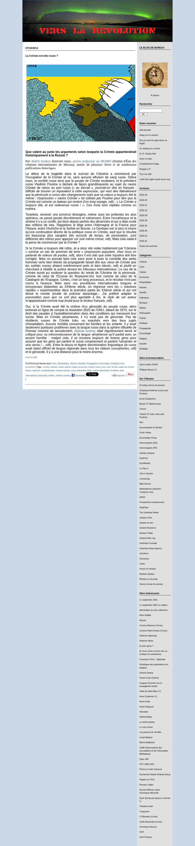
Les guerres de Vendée (150, 732)
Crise (141, 267)
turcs (73, 370)
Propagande (145, 328)
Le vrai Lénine (146, 727)
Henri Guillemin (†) (148, 696)
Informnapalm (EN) (148, 443)
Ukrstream (144, 558)
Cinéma (143, 262)
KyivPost (143, 458)
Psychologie (145, 333)
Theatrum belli (146, 806)
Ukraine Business (147, 528)
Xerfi (141, 832)
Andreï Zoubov (40, 161)
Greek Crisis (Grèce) (149, 678)
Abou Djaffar (145, 615)
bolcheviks (42, 375)
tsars (89, 370)
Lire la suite (31, 357)
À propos (155, 95)
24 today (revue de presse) (152, 385)
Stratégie (143, 349)
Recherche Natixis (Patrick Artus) (155, 774)
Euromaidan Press (148, 438)
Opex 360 (144, 759)
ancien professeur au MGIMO (92, 161)
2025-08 (143, 220)
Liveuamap (144, 479)
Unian (142, 564)
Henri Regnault (146, 707)
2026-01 (143, 205)
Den (141, 422)
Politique (143, 323)
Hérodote (143, 712)
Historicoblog (145, 717)
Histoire (143, 287)
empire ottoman (63, 370)
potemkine (81, 370)
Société (142, 343)
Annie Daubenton (147, 399)
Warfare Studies (147, 574)
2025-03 (143, 231)
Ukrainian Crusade (148, 543)
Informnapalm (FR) (148, 448)
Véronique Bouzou (148, 827)
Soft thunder (145, 130)
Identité (142, 292)
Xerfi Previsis (145, 837)
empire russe (94, 367)
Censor (142, 409)
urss (103, 367)
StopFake (144, 507)
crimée (46, 367)
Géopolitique (145, 282)
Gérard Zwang (146, 673)
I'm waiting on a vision (149, 148)
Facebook (78, 375)
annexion (83, 367)
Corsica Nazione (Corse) (151, 625)
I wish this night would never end (154, 179)
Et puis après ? (146, 646)
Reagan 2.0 (144, 169)
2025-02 (143, 236)
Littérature (144, 297)
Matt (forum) (145, 484)
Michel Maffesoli (147, 742)
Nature (142, 308)
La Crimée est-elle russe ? (41, 55)
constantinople (47, 370)
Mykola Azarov (84, 331)
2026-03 (143, 195)
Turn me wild (145, 174)
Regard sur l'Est (146, 779)
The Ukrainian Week (149, 512)
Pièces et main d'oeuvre (150, 769)
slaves (28, 370)
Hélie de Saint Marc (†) (150, 691)
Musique (143, 303)
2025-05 (143, 226)
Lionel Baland (145, 737)
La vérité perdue (147, 722)
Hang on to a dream (148, 135)
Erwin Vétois (145, 432)
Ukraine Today (146, 533)
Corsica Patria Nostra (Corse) (153, 630)
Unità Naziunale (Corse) (150, 822)
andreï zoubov (71, 367)
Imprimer (119, 375)
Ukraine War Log (147, 538)
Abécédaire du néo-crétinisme (153, 610)
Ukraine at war (146, 523)
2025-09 (143, 215)
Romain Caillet (146, 785)
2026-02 (143, 200)
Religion (143, 338)
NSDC (142, 497)
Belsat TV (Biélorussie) (150, 404)
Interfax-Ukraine (147, 453)
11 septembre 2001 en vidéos (153, 605)
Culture (142, 272)
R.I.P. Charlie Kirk (147, 154)
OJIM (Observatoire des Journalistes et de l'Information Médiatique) (153, 750)
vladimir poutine (63, 375)
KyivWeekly (144, 463)
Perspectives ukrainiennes (151, 502)
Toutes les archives (148, 246)
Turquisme (144, 811)
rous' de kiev (112, 367)
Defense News (146, 641)
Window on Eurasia (148, 579)
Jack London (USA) (148, 364)
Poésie (142, 318)
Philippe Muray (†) (148, 369)
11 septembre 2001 (148, 600)
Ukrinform (144, 553)
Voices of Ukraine (147, 569)
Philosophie (144, 313)
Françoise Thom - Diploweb (152, 659)
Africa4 (142, 620)
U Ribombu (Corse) (148, 816)
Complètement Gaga (149, 164)
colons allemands (101, 370)
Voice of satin (145, 159)
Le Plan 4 (143, 468)
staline (52, 375)
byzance (36, 370)
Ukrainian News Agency (150, 548)
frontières (114, 370)
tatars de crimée (126, 367)
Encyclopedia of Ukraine (150, 427)
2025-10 (143, 210)
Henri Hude (144, 701)
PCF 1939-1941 (146, 764)
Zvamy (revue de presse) (151, 584)
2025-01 (143, 241)
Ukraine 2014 (145, 518)
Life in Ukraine (146, 473)
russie (61, 367)
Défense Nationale (148, 635)
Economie (144, 277)
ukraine (53, 367)
